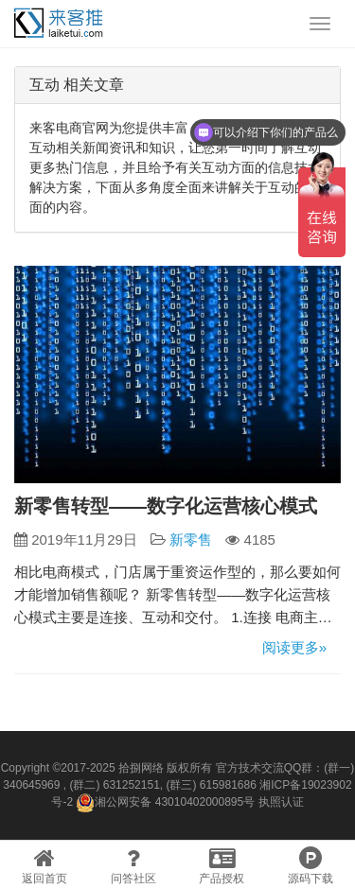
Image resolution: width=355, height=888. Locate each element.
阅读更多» (294, 647)
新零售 (190, 539)
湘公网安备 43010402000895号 (165, 802)
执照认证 (281, 802)
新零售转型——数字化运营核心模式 (165, 506)
